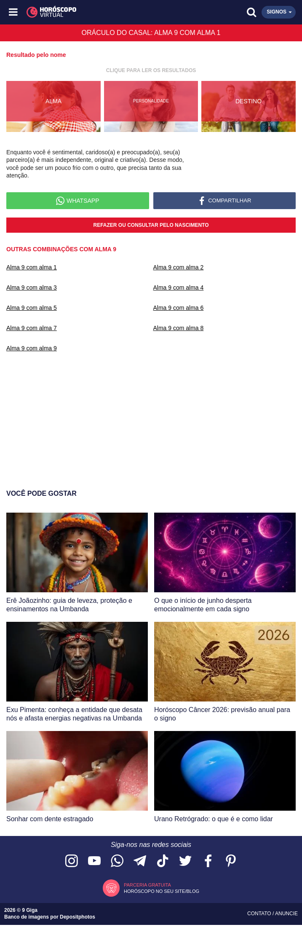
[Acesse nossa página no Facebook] (208, 861)
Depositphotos (77, 917)
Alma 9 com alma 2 (178, 267)
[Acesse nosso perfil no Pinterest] (231, 861)
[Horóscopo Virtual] (82, 12)
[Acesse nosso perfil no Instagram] (71, 861)
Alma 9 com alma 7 (31, 328)
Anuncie (286, 913)
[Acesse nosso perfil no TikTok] (162, 861)
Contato (260, 913)
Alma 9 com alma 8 (178, 328)
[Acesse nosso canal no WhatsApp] (117, 861)
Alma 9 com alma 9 (31, 348)
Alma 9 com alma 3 (31, 287)
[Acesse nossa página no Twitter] (185, 861)
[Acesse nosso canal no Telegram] (140, 861)
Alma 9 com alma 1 (31, 267)
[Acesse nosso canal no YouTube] (94, 861)
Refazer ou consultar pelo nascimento (150, 225)
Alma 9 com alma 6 (178, 307)
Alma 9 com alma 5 (31, 307)
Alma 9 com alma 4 (178, 287)
